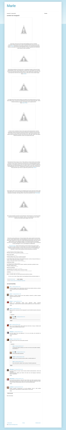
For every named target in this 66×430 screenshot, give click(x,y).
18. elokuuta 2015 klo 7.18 (16, 308)
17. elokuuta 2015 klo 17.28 (17, 301)
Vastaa (11, 290)
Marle (11, 6)
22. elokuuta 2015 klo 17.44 (17, 339)
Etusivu (23, 422)
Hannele (24, 73)
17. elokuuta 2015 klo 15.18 (16, 286)
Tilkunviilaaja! (37, 192)
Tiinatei (11, 339)
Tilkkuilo (34, 167)
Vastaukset (12, 314)
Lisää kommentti (10, 393)
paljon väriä (15, 280)
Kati (10, 324)
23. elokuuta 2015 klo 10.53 (18, 369)
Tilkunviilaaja (12, 378)
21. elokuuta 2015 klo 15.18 (18, 331)
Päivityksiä (11, 331)
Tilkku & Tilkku (24, 102)
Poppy (11, 308)
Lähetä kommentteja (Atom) (13, 424)
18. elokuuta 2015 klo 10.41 (20, 316)
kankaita (12, 280)
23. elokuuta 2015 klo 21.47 (19, 346)
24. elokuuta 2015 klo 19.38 (19, 356)
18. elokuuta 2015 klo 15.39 (15, 324)
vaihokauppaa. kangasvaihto (21, 280)
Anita (13, 346)
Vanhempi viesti (37, 422)
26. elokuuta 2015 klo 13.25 (19, 361)
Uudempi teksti (9, 422)
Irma (10, 286)
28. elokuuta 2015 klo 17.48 (19, 378)
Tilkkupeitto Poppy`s (12, 245)
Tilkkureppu (12, 369)
